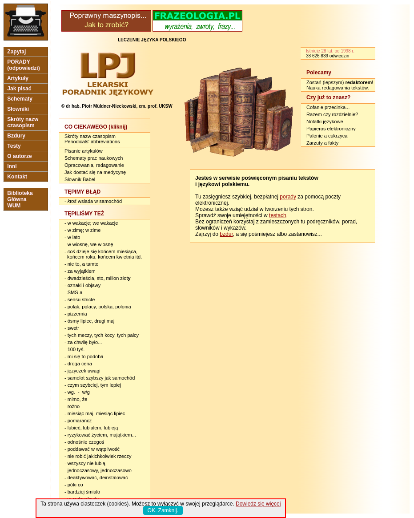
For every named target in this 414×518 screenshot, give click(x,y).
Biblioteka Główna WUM (20, 199)
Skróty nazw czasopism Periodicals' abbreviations (92, 139)
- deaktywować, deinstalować (96, 477)
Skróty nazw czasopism (23, 122)
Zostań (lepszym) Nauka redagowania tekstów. (340, 85)
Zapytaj (17, 52)
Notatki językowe (324, 121)
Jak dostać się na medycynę (95, 172)
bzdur (226, 234)
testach (277, 215)
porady (288, 197)
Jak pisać (19, 88)
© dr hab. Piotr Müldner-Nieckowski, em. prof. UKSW (117, 106)
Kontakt (17, 177)
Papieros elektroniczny (331, 128)
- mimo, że (75, 399)
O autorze (19, 156)
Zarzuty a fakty (322, 143)
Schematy (20, 99)
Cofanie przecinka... (328, 107)
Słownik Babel (79, 179)
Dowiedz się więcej (258, 504)
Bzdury (16, 136)
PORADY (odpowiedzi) (23, 65)
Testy (14, 146)
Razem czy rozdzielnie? (332, 114)
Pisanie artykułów (83, 151)
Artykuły (18, 78)
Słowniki (18, 109)
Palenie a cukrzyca (326, 135)
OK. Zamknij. (163, 510)
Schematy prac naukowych (93, 158)
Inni (12, 166)
